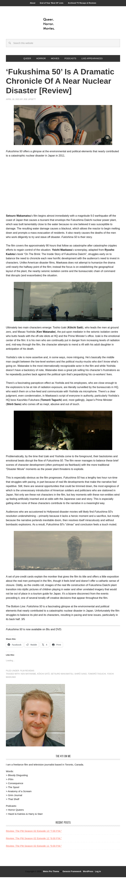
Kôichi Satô (43, 676)
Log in (98, 873)
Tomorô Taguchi (97, 676)
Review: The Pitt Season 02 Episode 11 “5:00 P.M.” (34, 847)
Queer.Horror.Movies (63, 24)
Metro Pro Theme (51, 873)
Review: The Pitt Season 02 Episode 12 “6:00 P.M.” (34, 840)
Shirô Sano (80, 676)
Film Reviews (27, 672)
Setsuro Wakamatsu (62, 676)
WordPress (88, 873)
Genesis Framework (72, 873)
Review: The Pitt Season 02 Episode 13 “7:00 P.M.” (34, 832)
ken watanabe (28, 676)
